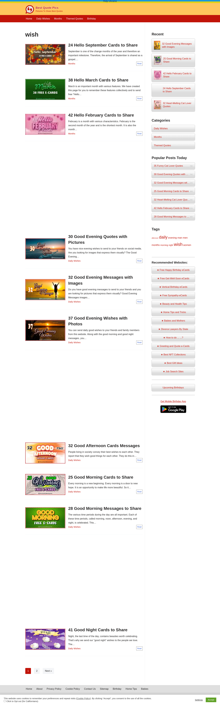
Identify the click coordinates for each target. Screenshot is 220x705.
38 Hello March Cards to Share (98, 80)
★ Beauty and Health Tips (173, 304)
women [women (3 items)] (187, 245)
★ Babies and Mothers (173, 321)
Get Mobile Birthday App (173, 402)
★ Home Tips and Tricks (173, 313)
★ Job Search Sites (173, 372)
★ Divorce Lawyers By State (173, 330)
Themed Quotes (74, 18)
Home (29, 18)
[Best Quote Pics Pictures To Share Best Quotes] (44, 9)
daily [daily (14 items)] (163, 237)
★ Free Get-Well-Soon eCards (173, 279)
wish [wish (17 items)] (178, 244)
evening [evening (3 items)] (172, 238)
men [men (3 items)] (185, 238)
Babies (145, 693)
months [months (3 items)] (156, 245)
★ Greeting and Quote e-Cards (173, 347)
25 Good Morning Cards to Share (100, 478)
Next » (48, 672)
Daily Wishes (43, 18)
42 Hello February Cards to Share (101, 115)
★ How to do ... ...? (173, 338)
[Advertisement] (84, 189)
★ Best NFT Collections (173, 355)
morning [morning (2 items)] (164, 245)
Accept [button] (211, 700)
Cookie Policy (73, 693)
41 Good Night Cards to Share (97, 631)
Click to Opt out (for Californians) (22, 701)
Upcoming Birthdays (173, 388)
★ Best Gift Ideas (173, 364)
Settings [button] (199, 700)
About (39, 693)
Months (58, 18)
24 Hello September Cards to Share (103, 45)
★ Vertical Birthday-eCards (173, 287)
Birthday (91, 18)
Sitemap (104, 693)
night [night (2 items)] (171, 245)
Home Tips (131, 693)
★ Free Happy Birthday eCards (173, 270)
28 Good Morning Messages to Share (104, 509)
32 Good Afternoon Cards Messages (104, 446)
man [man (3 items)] (179, 238)
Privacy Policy (54, 693)
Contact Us (90, 693)
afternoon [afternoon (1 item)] (155, 238)
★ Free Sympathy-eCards (173, 296)
